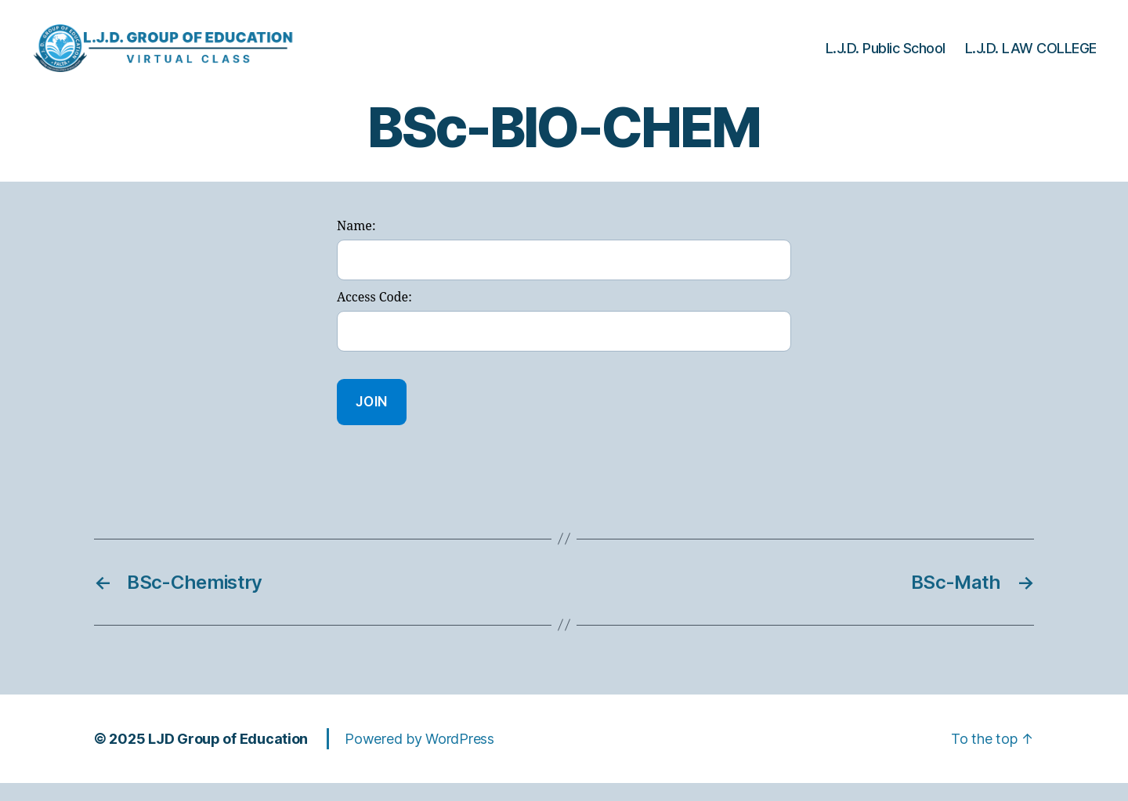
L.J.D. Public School (885, 57)
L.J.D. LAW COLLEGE (1031, 57)
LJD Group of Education (228, 757)
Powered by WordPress (419, 757)
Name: (356, 245)
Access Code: (374, 315)
